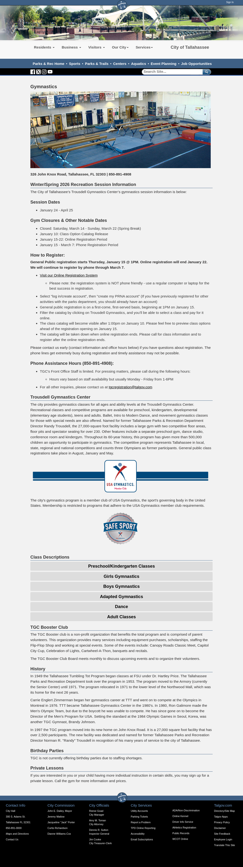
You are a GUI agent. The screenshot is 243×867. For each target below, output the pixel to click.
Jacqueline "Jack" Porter (61, 822)
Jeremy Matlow (56, 816)
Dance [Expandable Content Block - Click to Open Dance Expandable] (121, 606)
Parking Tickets (139, 816)
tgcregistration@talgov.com (130, 387)
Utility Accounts (139, 810)
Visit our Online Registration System (69, 275)
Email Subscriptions (142, 839)
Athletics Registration (184, 827)
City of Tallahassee (190, 47)
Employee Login (223, 839)
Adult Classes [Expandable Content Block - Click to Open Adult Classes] (121, 616)
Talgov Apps (221, 816)
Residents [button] (44, 47)
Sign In (230, 2)
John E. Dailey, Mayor (59, 810)
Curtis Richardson (57, 828)
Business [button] (71, 47)
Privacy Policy (222, 822)
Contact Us (12, 839)
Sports (74, 64)
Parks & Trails (96, 64)
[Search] (170, 71)
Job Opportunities (196, 64)
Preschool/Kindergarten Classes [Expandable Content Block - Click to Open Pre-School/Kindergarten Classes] (121, 566)
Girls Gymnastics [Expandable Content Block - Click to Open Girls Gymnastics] (121, 576)
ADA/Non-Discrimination (186, 810)
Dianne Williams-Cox (59, 833)
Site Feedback (222, 833)
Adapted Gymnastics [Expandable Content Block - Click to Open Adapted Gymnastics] (121, 596)
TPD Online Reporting (143, 828)
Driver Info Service (183, 821)
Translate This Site (224, 845)
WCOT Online (180, 839)
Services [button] (144, 47)
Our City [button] (120, 47)
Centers (119, 64)
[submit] (205, 72)
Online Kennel (180, 816)
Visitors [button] (96, 47)
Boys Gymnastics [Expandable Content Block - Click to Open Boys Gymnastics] (121, 586)
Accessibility (138, 833)
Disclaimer (220, 828)
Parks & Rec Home (48, 64)
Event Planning (163, 64)
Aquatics (138, 64)
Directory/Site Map (224, 810)
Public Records (181, 833)
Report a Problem (141, 822)
